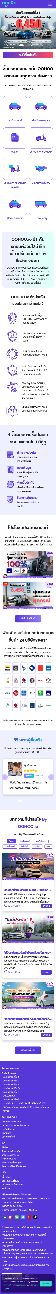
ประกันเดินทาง (41, 841)
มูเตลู (48, 846)
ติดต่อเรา (6, 1188)
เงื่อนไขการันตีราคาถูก (11, 1162)
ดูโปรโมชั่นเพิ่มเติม (28, 619)
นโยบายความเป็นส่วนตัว (12, 1184)
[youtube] (29, 1217)
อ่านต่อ (46, 906)
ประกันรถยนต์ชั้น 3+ (11, 1088)
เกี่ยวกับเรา (6, 1177)
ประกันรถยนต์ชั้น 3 (11, 1092)
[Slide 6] (37, 801)
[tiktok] (35, 1217)
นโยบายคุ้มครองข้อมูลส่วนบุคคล (15, 1285)
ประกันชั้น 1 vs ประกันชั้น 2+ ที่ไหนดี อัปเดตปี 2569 (24, 1103)
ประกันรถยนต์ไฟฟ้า (11, 1099)
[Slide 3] (28, 801)
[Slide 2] (24, 801)
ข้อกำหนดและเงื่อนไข (10, 1181)
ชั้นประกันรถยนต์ (9, 1073)
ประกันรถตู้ (6, 1133)
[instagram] (11, 1217)
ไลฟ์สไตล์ (24, 846)
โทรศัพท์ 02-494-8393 (12, 1206)
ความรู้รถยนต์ (10, 846)
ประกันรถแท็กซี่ (8, 1137)
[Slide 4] (31, 801)
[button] (5, 777)
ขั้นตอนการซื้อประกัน (11, 1151)
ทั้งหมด (11, 841)
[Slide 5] (34, 801)
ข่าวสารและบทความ (10, 1155)
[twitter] (23, 1217)
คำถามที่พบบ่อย (9, 1159)
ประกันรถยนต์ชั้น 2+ (11, 1081)
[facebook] (4, 1217)
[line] (17, 1217)
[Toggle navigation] (49, 4)
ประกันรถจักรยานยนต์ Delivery (15, 1125)
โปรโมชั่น (5, 1147)
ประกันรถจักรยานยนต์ (11, 1121)
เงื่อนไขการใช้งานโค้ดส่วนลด (14, 1166)
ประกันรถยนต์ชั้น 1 (11, 1077)
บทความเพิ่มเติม (28, 1050)
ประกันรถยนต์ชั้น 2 (11, 1084)
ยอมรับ (46, 1283)
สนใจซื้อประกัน (28, 55)
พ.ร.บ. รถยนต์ (9, 1096)
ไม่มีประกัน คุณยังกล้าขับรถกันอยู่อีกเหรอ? (27, 953)
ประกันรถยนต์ (25, 841)
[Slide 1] (20, 801)
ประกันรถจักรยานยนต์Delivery (15, 185)
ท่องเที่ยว (37, 846)
